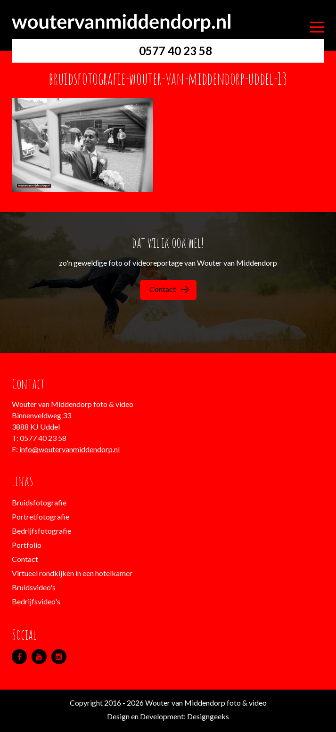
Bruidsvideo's (34, 587)
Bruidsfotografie (39, 502)
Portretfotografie (40, 516)
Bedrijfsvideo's (36, 601)
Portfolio (26, 544)
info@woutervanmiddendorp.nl (69, 449)
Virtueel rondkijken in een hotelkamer (72, 573)
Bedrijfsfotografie (41, 530)
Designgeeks (208, 716)
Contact (169, 289)
